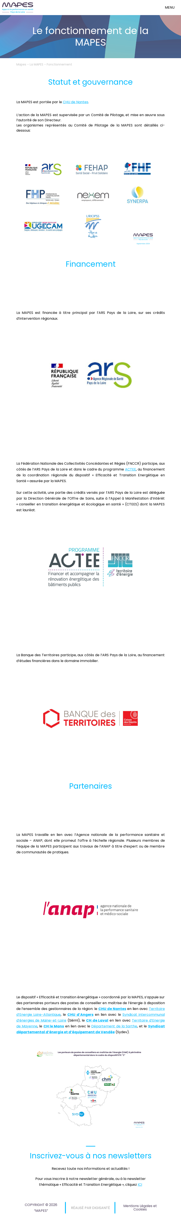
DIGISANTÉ (101, 1207)
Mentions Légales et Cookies (140, 1207)
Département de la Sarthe (114, 1026)
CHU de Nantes (75, 102)
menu (170, 7)
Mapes (21, 64)
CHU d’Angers (80, 1014)
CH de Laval (97, 1020)
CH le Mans (53, 1026)
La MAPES (36, 64)
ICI (140, 1184)
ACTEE (130, 469)
